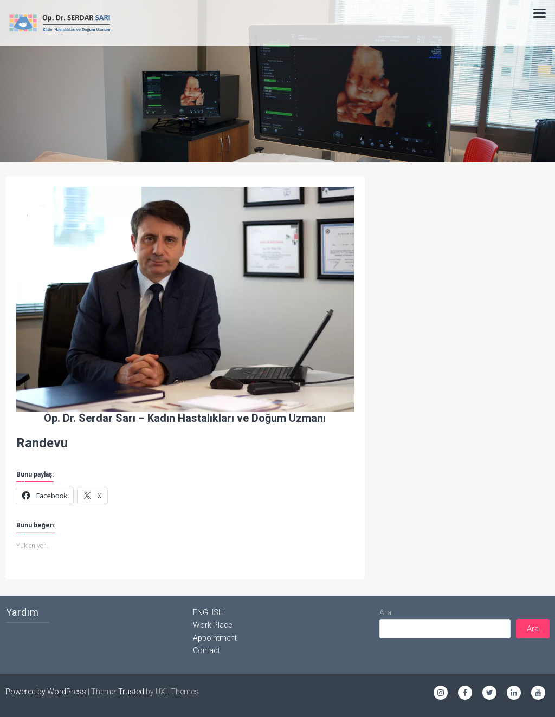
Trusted (131, 691)
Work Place (212, 625)
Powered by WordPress (45, 691)
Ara (385, 612)
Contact (206, 650)
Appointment (215, 638)
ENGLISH (208, 612)
